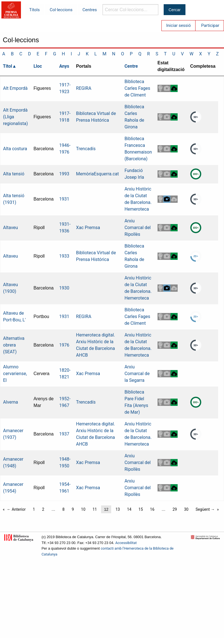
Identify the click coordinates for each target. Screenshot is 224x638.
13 (117, 509)
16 (152, 509)
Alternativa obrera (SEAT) (13, 345)
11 (94, 509)
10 (83, 509)
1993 (64, 173)
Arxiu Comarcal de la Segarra (137, 373)
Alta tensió (13, 173)
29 (175, 509)
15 (141, 509)
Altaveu (10, 227)
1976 (64, 345)
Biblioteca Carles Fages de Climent (137, 88)
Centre (131, 66)
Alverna (10, 402)
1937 (64, 434)
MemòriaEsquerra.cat (97, 173)
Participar (210, 25)
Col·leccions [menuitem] (61, 9)
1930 (64, 288)
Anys (64, 66)
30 (186, 509)
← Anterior (16, 509)
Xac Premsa (88, 227)
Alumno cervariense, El (15, 373)
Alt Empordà (15, 88)
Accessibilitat (126, 543)
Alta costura (15, 148)
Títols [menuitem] (34, 9)
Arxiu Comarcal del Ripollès (138, 227)
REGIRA (83, 88)
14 (129, 509)
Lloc (38, 66)
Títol (7, 66)
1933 (64, 256)
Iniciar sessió (178, 25)
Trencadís (86, 148)
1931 (64, 199)
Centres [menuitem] (89, 9)
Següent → (205, 509)
